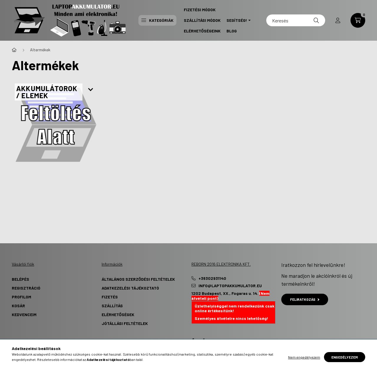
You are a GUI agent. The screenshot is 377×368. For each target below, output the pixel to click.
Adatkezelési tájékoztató (130, 287)
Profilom (21, 296)
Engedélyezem (344, 357)
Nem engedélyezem (304, 357)
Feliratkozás (304, 299)
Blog (231, 30)
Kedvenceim (24, 314)
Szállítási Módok (202, 20)
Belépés (20, 279)
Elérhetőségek (118, 314)
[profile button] (337, 20)
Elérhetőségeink (202, 30)
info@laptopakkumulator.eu (230, 285)
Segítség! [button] (236, 20)
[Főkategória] (14, 50)
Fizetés (110, 296)
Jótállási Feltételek (125, 323)
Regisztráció (26, 287)
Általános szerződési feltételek (138, 279)
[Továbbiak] (91, 90)
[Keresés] (295, 20)
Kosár (18, 305)
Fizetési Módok (200, 9)
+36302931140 (212, 278)
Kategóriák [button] (157, 20)
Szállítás (112, 305)
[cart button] (357, 20)
